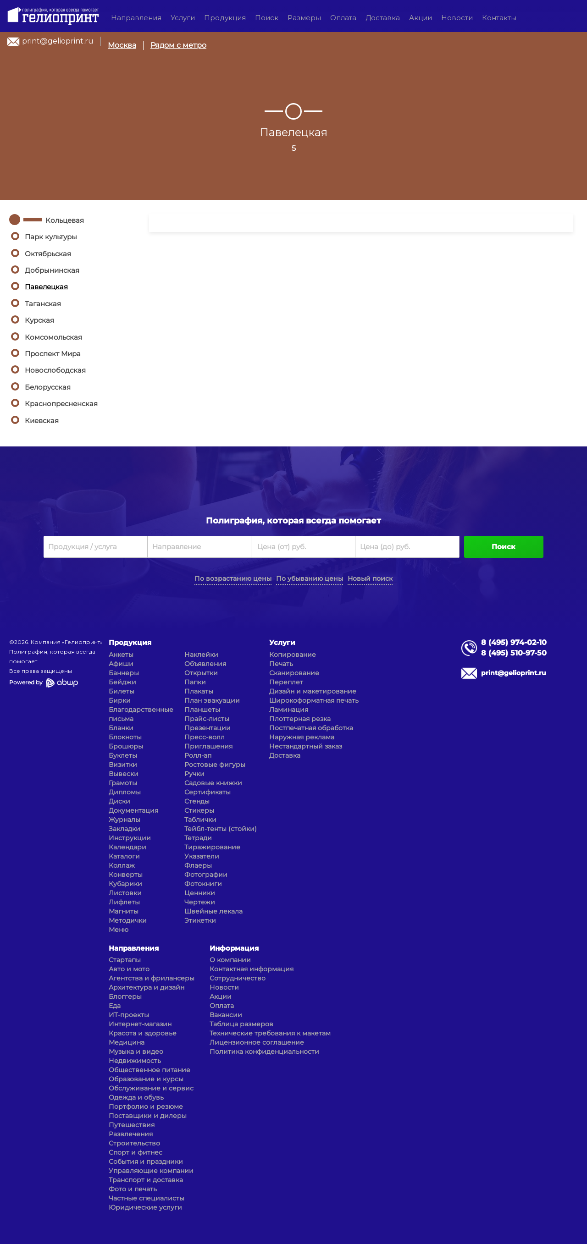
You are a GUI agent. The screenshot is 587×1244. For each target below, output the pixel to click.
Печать (281, 664)
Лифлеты (124, 902)
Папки (195, 682)
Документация (133, 810)
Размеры (304, 17)
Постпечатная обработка (311, 728)
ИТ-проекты (129, 1015)
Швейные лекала (213, 911)
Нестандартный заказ (305, 746)
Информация (234, 948)
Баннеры (124, 673)
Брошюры (126, 746)
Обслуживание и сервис (151, 1088)
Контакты (499, 17)
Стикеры (199, 810)
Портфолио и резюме (146, 1106)
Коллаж (122, 865)
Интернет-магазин (140, 1024)
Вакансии (226, 1015)
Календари (127, 847)
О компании (230, 960)
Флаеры (198, 865)
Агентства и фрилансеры (151, 978)
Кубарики (125, 884)
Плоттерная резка (300, 719)
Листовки (125, 893)
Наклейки (201, 654)
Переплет (286, 682)
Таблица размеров (241, 1024)
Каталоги (124, 856)
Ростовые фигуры (214, 764)
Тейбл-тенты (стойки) (220, 829)
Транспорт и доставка (146, 1180)
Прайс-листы (206, 719)
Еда (115, 1006)
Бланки (121, 728)
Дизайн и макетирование (312, 691)
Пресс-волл (204, 737)
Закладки (124, 829)
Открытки (201, 673)
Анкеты (121, 654)
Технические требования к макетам (270, 1033)
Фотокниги (203, 884)
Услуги (183, 17)
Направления (136, 17)
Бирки (120, 700)
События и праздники (146, 1161)
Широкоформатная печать (314, 700)
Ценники (199, 893)
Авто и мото (129, 969)
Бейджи (122, 682)
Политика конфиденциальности (264, 1051)
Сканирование (294, 673)
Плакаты (198, 691)
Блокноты (125, 737)
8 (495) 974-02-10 (514, 642)
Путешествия (132, 1125)
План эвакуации (212, 700)
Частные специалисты (146, 1198)
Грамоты (123, 783)
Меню (118, 929)
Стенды (197, 801)
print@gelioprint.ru (58, 41)
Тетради (198, 838)
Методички (128, 920)
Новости (457, 17)
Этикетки (200, 920)
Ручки (194, 774)
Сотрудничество (238, 978)
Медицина (126, 1042)
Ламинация (288, 709)
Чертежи (199, 902)
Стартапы (125, 960)
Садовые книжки (213, 783)
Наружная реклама (301, 737)
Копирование (292, 654)
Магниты (123, 911)
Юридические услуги (145, 1207)
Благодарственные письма (141, 714)
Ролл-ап (197, 755)
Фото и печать (133, 1189)
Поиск (266, 17)
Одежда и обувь (136, 1097)
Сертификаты (207, 792)
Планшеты (202, 709)
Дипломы (125, 792)
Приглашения (208, 746)
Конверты (126, 874)
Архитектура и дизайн (146, 987)
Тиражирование (212, 847)
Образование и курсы (146, 1079)
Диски (119, 801)
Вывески (123, 774)
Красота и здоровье (143, 1033)
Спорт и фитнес (135, 1152)
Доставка (382, 17)
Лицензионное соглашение (257, 1042)
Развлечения (131, 1134)
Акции (420, 17)
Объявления (205, 664)
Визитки (123, 764)
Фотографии (205, 874)
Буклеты (123, 755)
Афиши (121, 664)
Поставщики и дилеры (148, 1116)
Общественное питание (149, 1070)
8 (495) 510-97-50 (514, 653)
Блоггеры (125, 996)
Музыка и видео (136, 1051)
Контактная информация (252, 969)
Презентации (207, 728)
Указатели (201, 856)
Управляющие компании (151, 1171)
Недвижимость (135, 1061)
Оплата (343, 17)
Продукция (225, 17)
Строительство (134, 1143)
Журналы (124, 819)
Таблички (200, 819)
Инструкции (130, 838)
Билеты (121, 691)
